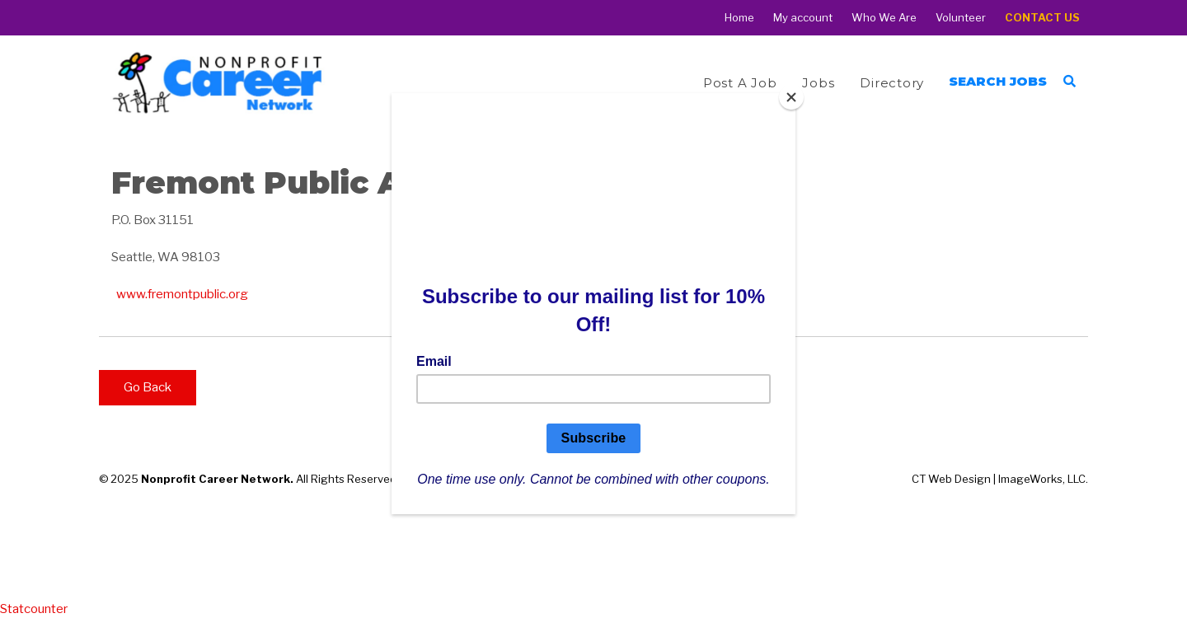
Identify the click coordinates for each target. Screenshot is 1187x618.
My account (803, 17)
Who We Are (884, 17)
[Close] (791, 97)
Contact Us (1042, 17)
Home (739, 17)
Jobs (818, 83)
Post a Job (740, 83)
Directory (892, 83)
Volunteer (961, 17)
